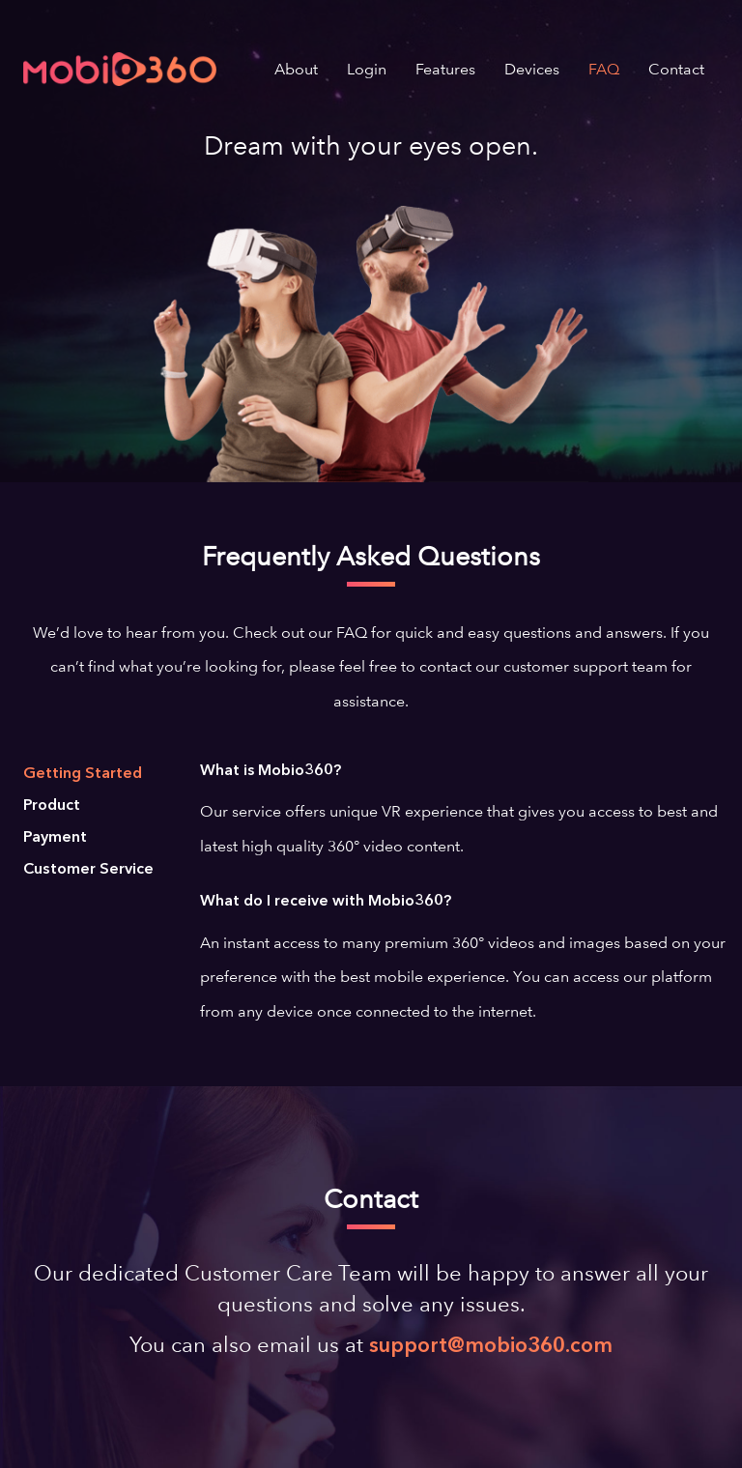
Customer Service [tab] (88, 870)
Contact (676, 69)
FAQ (603, 69)
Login (366, 69)
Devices (531, 69)
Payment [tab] (55, 838)
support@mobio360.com (491, 1347)
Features (445, 69)
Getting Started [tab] (82, 774)
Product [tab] (51, 806)
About (296, 69)
